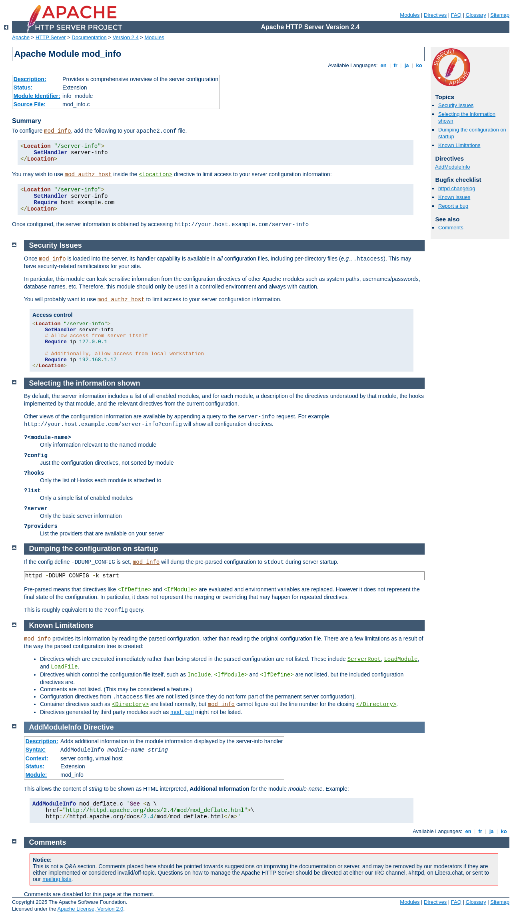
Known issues (454, 197)
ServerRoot (364, 659)
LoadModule (400, 659)
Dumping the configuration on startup (93, 549)
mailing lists (56, 879)
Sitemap (499, 15)
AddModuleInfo (452, 167)
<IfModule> (180, 590)
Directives (435, 15)
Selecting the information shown (84, 383)
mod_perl (182, 712)
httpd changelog (456, 188)
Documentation (89, 37)
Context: (37, 758)
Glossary (475, 15)
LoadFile (64, 667)
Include (199, 675)
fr (395, 65)
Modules (409, 15)
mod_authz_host (88, 174)
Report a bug (453, 206)
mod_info (57, 131)
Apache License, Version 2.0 (90, 909)
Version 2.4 (126, 37)
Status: (23, 87)
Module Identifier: (37, 96)
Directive (99, 727)
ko (419, 65)
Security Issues (455, 105)
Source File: (30, 104)
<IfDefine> (134, 590)
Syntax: (36, 749)
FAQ (456, 15)
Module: (36, 775)
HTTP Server (51, 37)
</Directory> (376, 704)
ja (406, 65)
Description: (30, 79)
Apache (21, 37)
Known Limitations (459, 145)
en (383, 65)
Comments (450, 228)
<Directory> (130, 704)
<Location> (155, 174)
